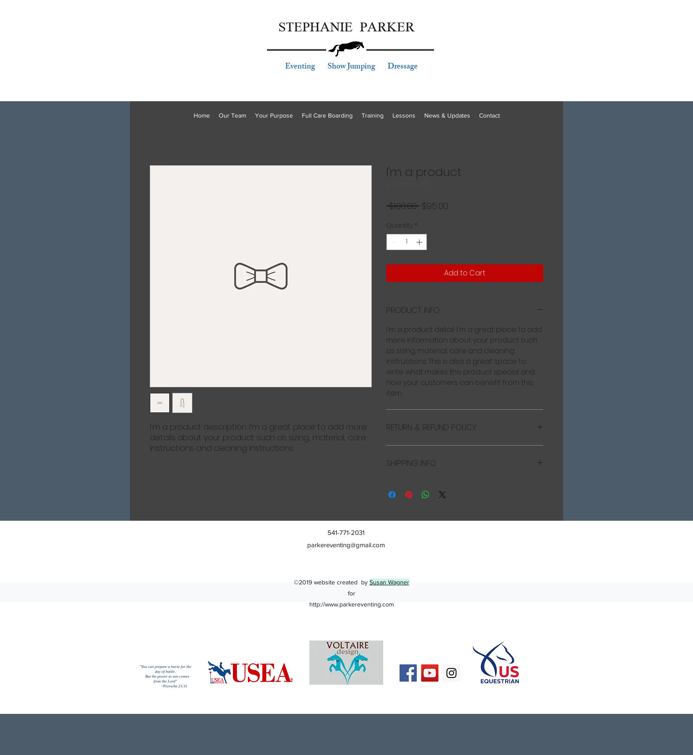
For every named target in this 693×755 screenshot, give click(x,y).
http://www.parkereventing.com (351, 604)
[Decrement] (393, 242)
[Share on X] (442, 494)
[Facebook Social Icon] (408, 673)
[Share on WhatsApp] (425, 494)
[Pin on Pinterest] (409, 494)
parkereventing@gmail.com (346, 545)
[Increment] (420, 242)
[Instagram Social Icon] (451, 673)
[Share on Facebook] (392, 494)
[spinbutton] (407, 242)
